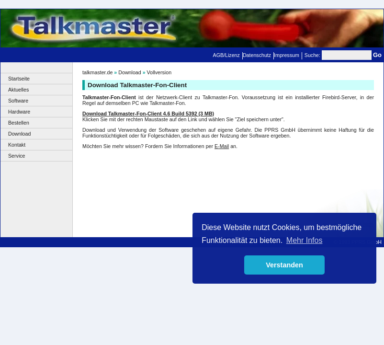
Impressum (286, 55)
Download (19, 134)
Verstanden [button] (284, 265)
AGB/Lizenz (226, 55)
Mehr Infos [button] (304, 240)
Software (18, 101)
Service (16, 156)
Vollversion (159, 72)
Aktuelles (18, 89)
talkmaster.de (97, 72)
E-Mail (222, 146)
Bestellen (18, 123)
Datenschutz (257, 55)
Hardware (19, 112)
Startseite (19, 78)
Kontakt (16, 145)
